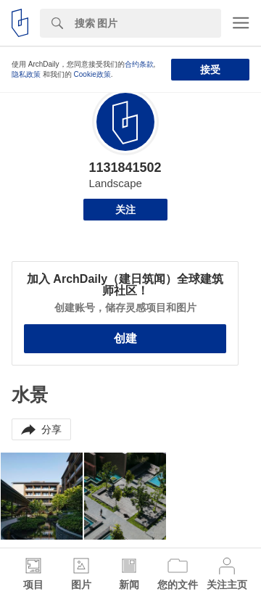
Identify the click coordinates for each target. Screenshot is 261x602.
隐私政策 (26, 74)
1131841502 (124, 167)
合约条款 (139, 64)
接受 (210, 69)
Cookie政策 (92, 74)
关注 (125, 209)
